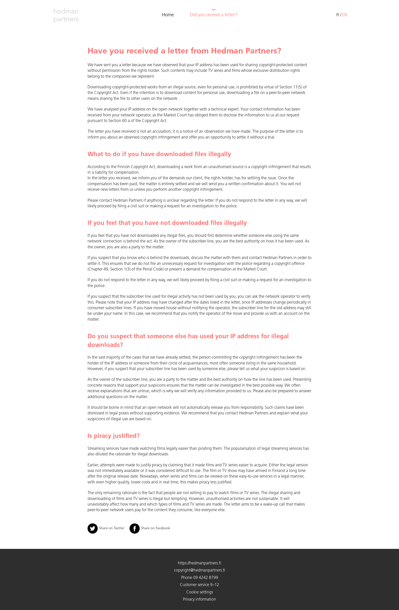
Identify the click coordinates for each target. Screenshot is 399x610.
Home (168, 15)
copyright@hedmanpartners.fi (199, 570)
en (344, 15)
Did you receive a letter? (213, 15)
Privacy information (199, 600)
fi (337, 15)
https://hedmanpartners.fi (199, 563)
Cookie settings (199, 592)
